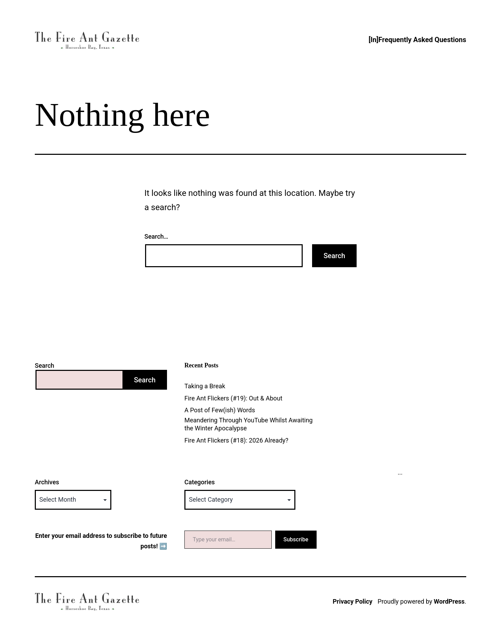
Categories (199, 482)
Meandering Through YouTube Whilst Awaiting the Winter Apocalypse (248, 424)
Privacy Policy (352, 601)
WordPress (449, 601)
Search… (156, 236)
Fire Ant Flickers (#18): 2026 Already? (236, 440)
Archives (47, 482)
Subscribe (296, 539)
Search (44, 365)
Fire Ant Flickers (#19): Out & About (233, 398)
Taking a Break (204, 386)
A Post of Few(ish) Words (219, 410)
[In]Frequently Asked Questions (417, 39)
